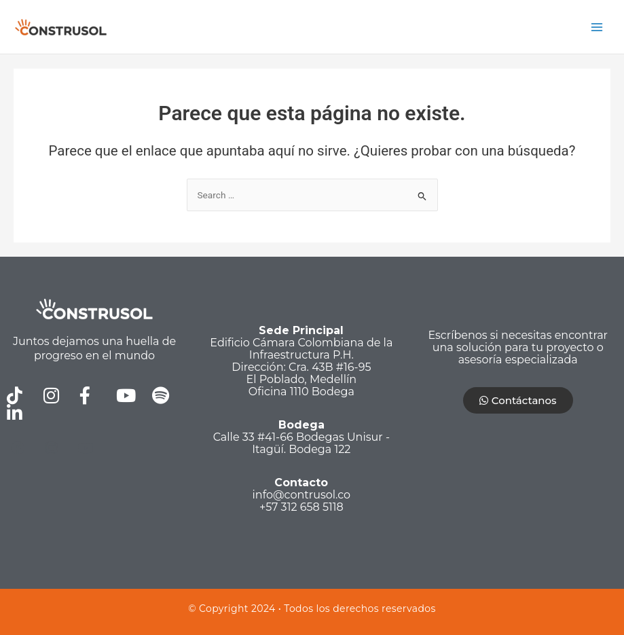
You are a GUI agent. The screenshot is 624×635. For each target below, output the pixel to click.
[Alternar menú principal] (597, 27)
